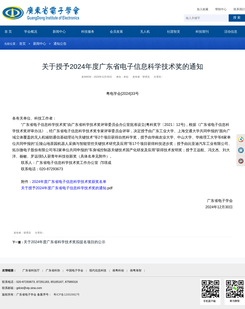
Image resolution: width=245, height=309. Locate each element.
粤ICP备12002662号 (66, 294)
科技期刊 (202, 31)
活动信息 (230, 31)
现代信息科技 (97, 270)
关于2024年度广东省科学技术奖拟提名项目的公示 (64, 242)
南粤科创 (118, 270)
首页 (22, 43)
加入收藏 (202, 9)
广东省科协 (53, 270)
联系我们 (239, 9)
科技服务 (87, 31)
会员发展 (116, 31)
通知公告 (60, 43)
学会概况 (30, 31)
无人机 (145, 31)
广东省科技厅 (31, 270)
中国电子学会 (74, 270)
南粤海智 (135, 270)
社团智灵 (173, 31)
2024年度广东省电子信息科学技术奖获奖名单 (69, 182)
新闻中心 (59, 31)
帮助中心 (221, 9)
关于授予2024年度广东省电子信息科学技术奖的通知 (63, 188)
